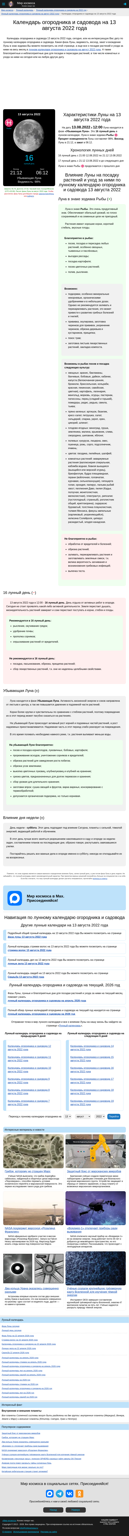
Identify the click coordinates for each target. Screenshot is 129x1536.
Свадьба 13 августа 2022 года (26, 977)
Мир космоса (7, 10)
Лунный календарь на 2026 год (16, 1380)
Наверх (76, 1510)
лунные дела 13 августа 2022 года (28, 963)
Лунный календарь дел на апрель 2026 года (22, 1370)
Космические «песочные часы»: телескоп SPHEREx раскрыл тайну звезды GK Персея (41, 1459)
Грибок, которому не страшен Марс (18, 1437)
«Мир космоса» (9, 1520)
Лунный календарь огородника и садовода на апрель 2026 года (31, 1366)
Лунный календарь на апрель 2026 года (20, 1358)
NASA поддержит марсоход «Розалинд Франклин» (25, 1450)
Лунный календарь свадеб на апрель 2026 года (23, 1375)
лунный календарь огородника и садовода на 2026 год (41, 1014)
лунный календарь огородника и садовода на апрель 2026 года (47, 1000)
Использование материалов (26, 1532)
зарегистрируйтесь (46, 194)
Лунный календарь (24, 10)
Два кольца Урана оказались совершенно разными (25, 1442)
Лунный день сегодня (11, 1330)
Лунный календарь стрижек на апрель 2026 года (24, 1362)
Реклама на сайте (49, 1532)
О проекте (7, 1532)
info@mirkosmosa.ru (29, 1528)
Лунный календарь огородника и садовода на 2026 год (27, 1388)
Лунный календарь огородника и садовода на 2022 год (61, 10)
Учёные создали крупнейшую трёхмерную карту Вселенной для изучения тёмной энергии (43, 1454)
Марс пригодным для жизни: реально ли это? (22, 1467)
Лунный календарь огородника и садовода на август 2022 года (30, 14)
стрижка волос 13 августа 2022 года (29, 950)
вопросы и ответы (100, 878)
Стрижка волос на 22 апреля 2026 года (20, 1340)
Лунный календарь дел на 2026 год (18, 1393)
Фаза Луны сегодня (10, 1326)
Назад (53, 1510)
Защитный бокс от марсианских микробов (21, 1433)
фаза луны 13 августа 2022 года (27, 937)
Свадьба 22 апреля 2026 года (15, 1352)
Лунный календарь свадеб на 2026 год (19, 1397)
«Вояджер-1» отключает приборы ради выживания (25, 1446)
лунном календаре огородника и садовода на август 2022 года (65, 49)
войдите (30, 196)
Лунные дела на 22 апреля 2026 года (19, 1348)
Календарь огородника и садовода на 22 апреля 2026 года (29, 1344)
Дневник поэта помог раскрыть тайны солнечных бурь (26, 1463)
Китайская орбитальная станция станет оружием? (25, 1471)
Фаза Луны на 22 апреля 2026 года (18, 1336)
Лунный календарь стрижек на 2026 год (20, 1384)
